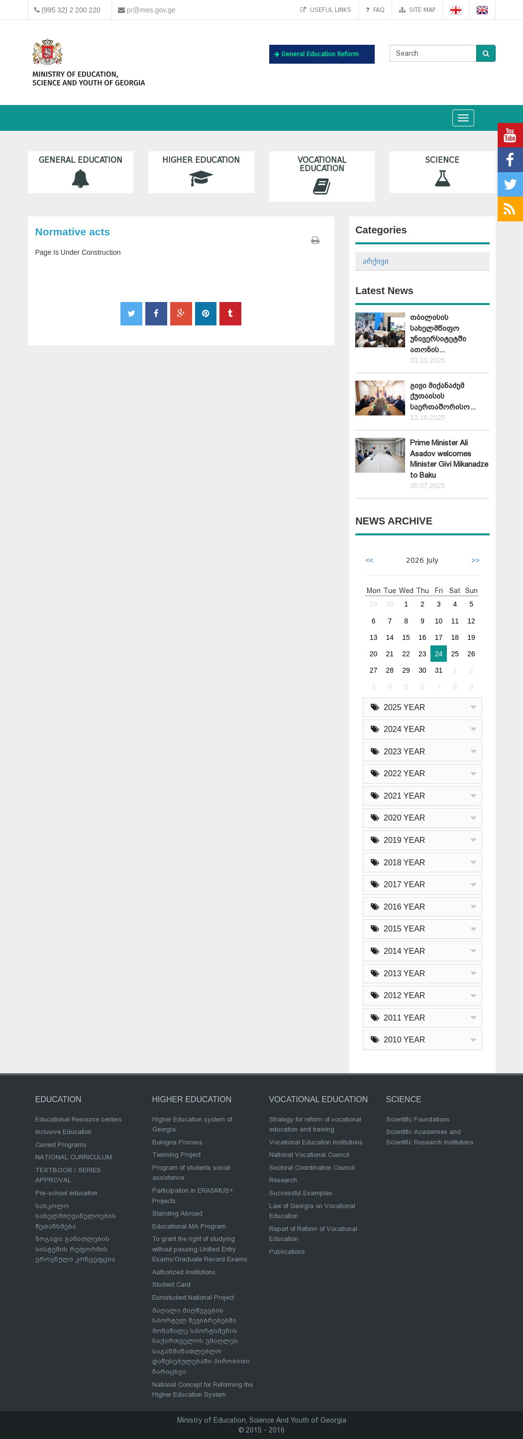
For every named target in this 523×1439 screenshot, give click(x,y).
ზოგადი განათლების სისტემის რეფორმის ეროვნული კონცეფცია (75, 1249)
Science (443, 172)
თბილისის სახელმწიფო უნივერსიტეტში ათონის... (438, 333)
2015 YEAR (398, 929)
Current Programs (61, 1144)
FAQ (375, 9)
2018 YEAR (398, 862)
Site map (417, 9)
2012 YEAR (398, 995)
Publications (287, 1251)
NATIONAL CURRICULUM (73, 1157)
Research (283, 1180)
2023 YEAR (398, 751)
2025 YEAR (398, 707)
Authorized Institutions (183, 1272)
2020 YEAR (398, 818)
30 (390, 604)
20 (374, 654)
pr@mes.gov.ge (151, 10)
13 (374, 637)
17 (439, 637)
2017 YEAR (398, 884)
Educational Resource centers (78, 1119)
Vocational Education (322, 176)
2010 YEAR (398, 1039)
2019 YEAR (398, 840)
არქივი (376, 261)
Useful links (325, 9)
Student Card (171, 1284)
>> (475, 560)
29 (374, 604)
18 (455, 637)
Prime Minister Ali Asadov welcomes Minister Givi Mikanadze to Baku (449, 458)
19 (471, 637)
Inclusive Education (63, 1131)
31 (439, 670)
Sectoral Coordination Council (312, 1167)
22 (406, 654)
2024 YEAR (398, 729)
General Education (81, 172)
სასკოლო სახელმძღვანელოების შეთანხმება (75, 1216)
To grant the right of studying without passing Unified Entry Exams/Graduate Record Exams (199, 1249)
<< (369, 560)
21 (390, 654)
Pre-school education (66, 1193)
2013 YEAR (398, 973)
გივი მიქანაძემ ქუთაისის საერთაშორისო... (443, 396)
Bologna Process (177, 1142)
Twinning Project (176, 1154)
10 (439, 621)
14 (390, 637)
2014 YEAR (398, 951)
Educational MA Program (189, 1226)
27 (374, 670)
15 (406, 637)
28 (390, 670)
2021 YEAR (398, 796)
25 (455, 654)
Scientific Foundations (418, 1119)
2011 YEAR (398, 1018)
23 (422, 654)
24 (439, 654)
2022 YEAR (398, 773)
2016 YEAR (398, 907)
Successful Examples (300, 1193)
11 (455, 621)
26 (471, 654)
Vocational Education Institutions (316, 1142)
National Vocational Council (309, 1154)
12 (471, 621)
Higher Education (201, 172)
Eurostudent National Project (193, 1297)
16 (422, 637)
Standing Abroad (177, 1213)
